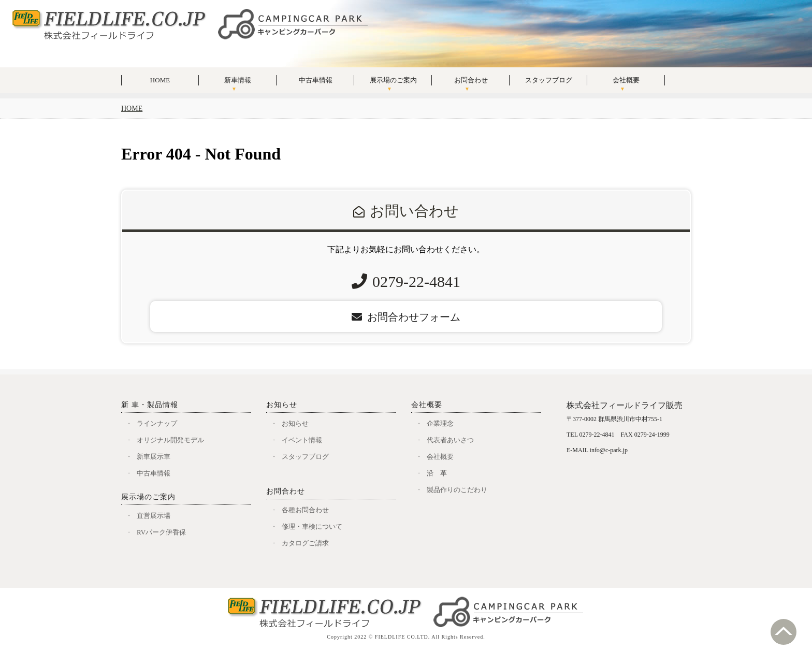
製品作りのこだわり (457, 490)
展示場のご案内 (393, 80)
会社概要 (626, 80)
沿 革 (437, 473)
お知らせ (295, 423)
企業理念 (440, 423)
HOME (160, 80)
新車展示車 (153, 456)
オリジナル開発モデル (170, 440)
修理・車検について (312, 526)
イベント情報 (302, 440)
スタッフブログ (548, 80)
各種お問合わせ (305, 510)
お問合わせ (471, 80)
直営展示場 (153, 515)
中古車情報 (315, 80)
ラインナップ (157, 423)
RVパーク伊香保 (161, 532)
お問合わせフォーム (406, 317)
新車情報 (237, 80)
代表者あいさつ (450, 440)
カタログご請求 (305, 543)
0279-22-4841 (416, 281)
